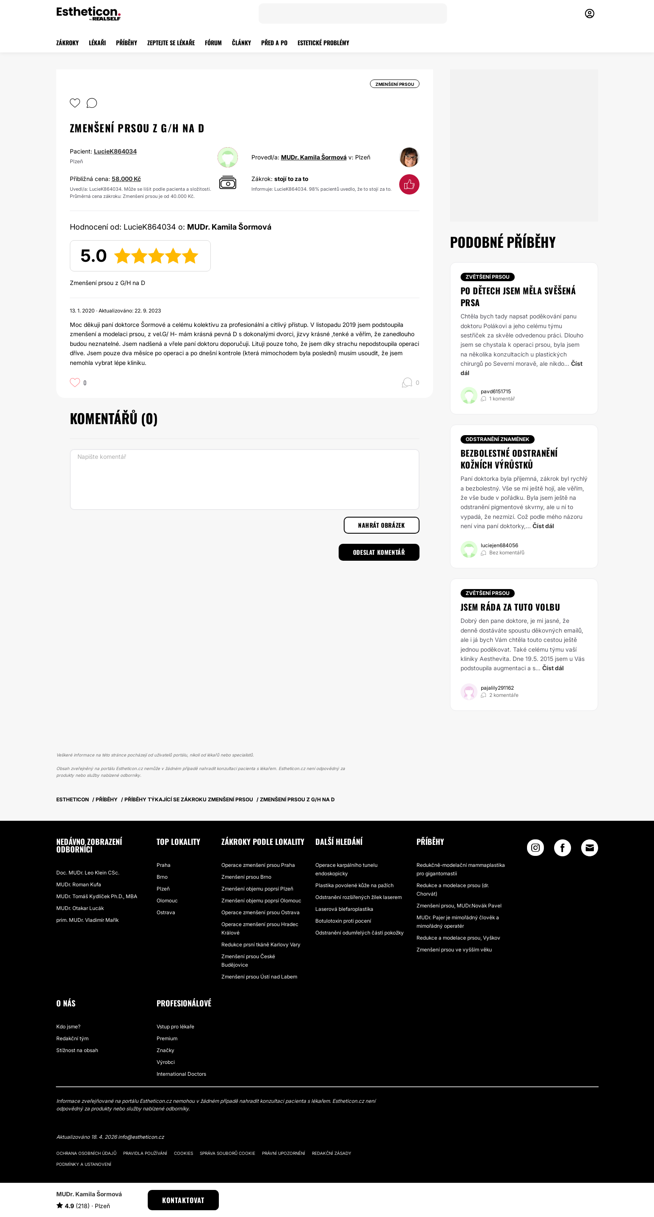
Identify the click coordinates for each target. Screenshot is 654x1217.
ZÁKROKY (67, 42)
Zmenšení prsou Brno (246, 877)
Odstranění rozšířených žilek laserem (358, 897)
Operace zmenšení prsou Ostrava (260, 912)
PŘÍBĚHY (126, 42)
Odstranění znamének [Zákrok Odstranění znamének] (498, 439)
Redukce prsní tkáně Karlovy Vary (261, 944)
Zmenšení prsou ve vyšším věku (454, 949)
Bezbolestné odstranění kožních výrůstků (509, 459)
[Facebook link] (562, 849)
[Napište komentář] (244, 479)
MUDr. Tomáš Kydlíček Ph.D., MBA (96, 896)
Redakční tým (72, 1038)
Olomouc (167, 900)
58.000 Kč (126, 178)
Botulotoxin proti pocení (343, 921)
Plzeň (163, 888)
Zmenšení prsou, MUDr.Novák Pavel (459, 905)
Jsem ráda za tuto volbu (510, 606)
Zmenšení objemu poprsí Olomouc (261, 900)
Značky (165, 1050)
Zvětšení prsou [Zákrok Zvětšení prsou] (488, 277)
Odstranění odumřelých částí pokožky (359, 932)
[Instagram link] (535, 849)
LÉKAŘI (97, 42)
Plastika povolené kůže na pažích (354, 885)
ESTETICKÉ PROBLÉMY (323, 42)
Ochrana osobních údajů (86, 1153)
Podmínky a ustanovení (83, 1164)
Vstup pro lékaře (175, 1026)
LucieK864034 (115, 151)
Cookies (183, 1153)
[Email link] (589, 847)
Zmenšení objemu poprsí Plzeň (257, 888)
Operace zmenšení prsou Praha (258, 865)
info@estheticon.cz (141, 1137)
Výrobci (166, 1062)
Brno (162, 877)
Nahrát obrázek (381, 525)
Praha (164, 865)
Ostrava (166, 912)
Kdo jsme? (68, 1026)
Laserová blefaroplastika (344, 909)
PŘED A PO (274, 42)
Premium (167, 1038)
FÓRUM (213, 42)
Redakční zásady (331, 1153)
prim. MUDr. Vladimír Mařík (87, 920)
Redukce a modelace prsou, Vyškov (458, 938)
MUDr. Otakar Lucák (80, 908)
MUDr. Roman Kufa (78, 884)
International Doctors (181, 1074)
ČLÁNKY (241, 42)
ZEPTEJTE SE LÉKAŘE (171, 42)
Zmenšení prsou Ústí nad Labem (259, 976)
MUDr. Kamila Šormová (314, 157)
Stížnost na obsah (77, 1050)
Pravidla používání (145, 1153)
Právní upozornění (283, 1153)
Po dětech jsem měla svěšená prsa (518, 296)
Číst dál (543, 525)
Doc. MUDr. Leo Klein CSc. (87, 872)
